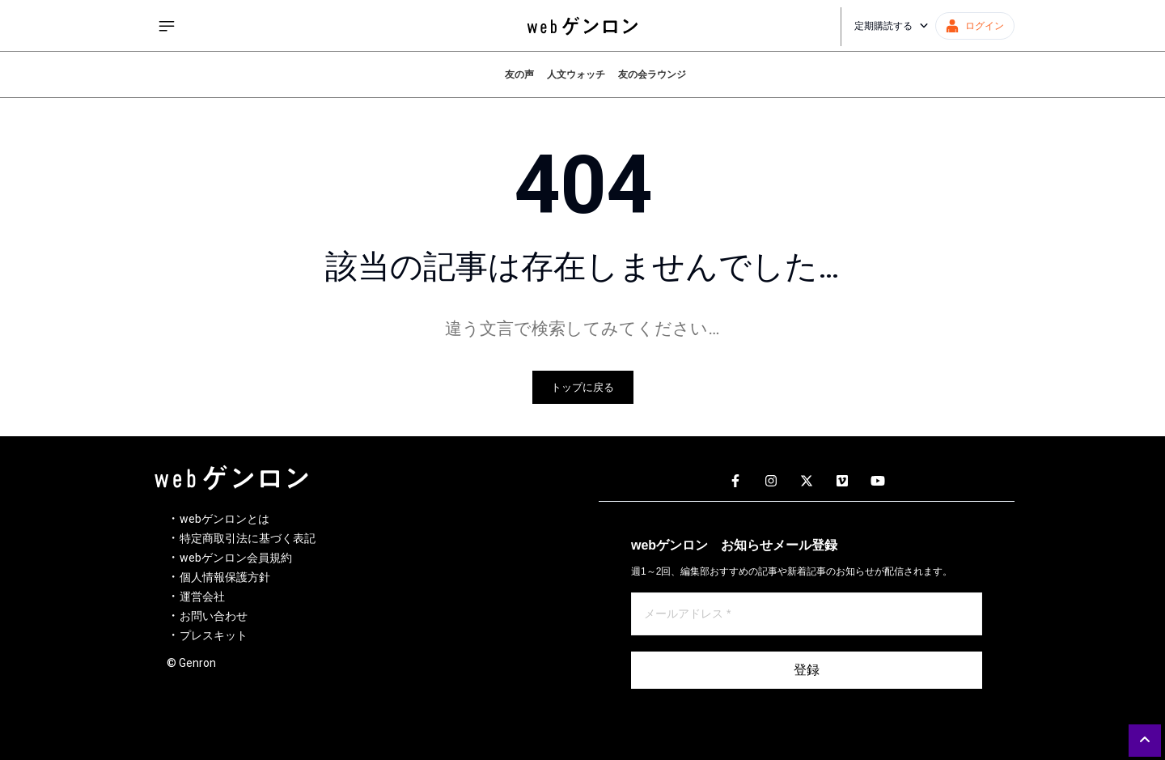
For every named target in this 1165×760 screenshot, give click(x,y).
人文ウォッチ (576, 74)
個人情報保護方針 (225, 577)
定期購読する (891, 26)
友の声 (519, 74)
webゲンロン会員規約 (236, 557)
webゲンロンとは (224, 518)
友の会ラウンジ (652, 74)
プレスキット (214, 635)
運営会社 (202, 596)
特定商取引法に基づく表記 (248, 538)
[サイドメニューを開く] (166, 26)
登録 (807, 670)
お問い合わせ (214, 615)
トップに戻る (582, 387)
